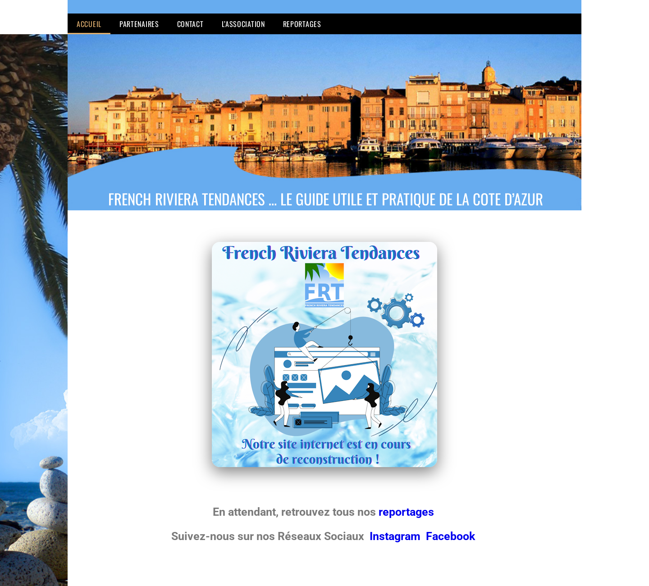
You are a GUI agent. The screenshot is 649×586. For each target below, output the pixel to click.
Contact (190, 23)
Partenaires (139, 23)
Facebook (450, 536)
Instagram (396, 536)
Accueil (89, 23)
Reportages (302, 23)
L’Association (243, 23)
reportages (408, 511)
